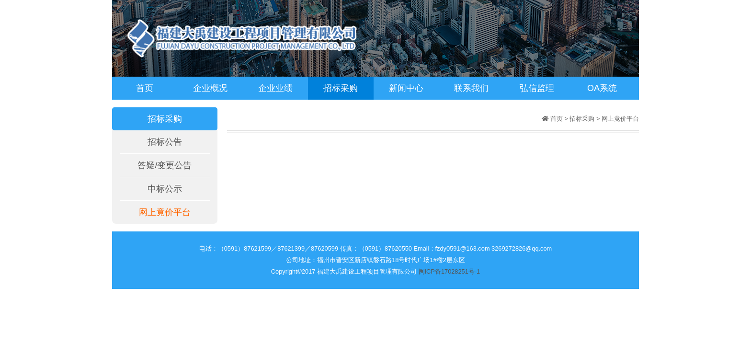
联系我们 (471, 88)
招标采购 (340, 88)
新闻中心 (406, 88)
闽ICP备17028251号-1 (449, 271)
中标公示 (165, 189)
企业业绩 (275, 88)
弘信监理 (537, 88)
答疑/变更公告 (164, 165)
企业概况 (210, 88)
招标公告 (165, 142)
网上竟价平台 (165, 212)
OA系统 (602, 88)
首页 (144, 88)
